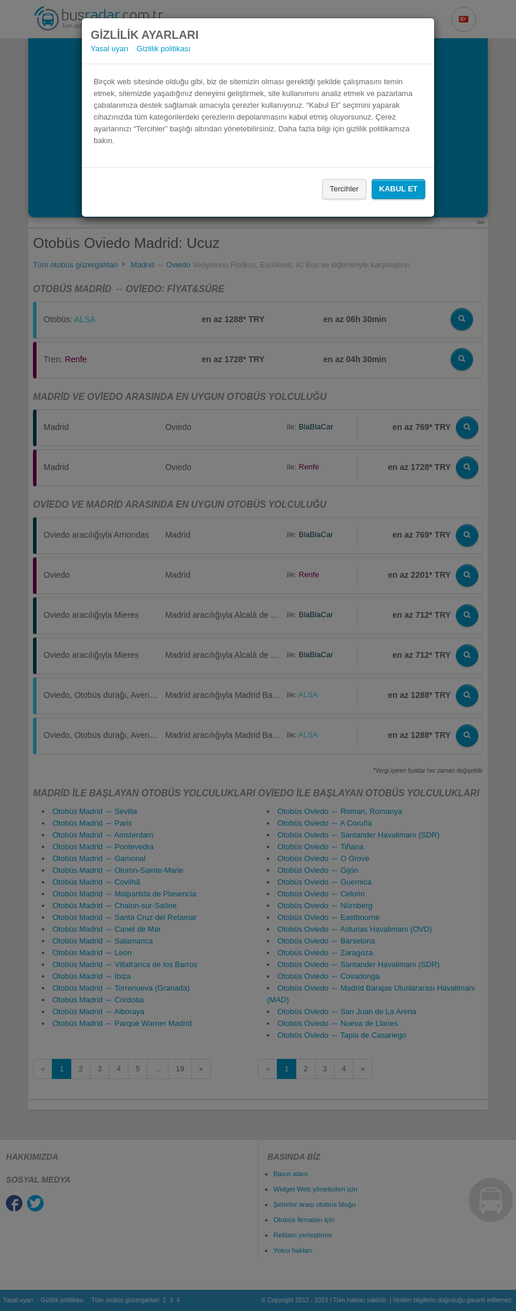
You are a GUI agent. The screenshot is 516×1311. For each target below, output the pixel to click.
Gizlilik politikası (164, 48)
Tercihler (344, 188)
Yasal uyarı (109, 48)
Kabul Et (398, 188)
